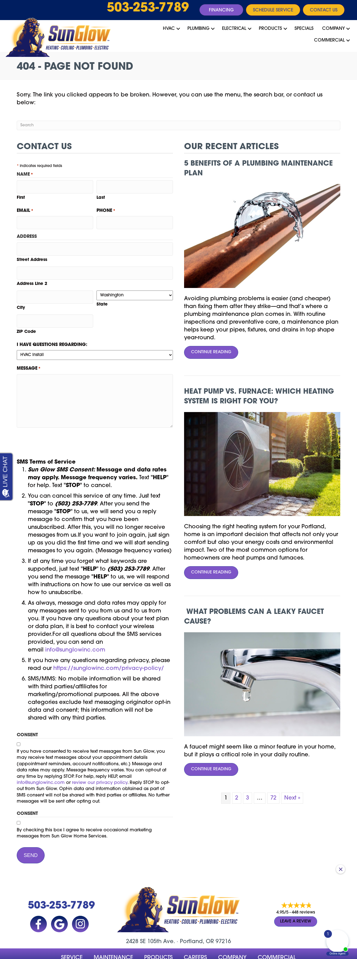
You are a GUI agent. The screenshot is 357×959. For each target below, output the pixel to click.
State (102, 296)
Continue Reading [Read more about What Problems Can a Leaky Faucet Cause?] (207, 771)
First (21, 195)
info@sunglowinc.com (75, 637)
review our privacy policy (99, 770)
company (232, 942)
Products (270, 28)
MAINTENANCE (113, 942)
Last (101, 195)
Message (29, 356)
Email (25, 208)
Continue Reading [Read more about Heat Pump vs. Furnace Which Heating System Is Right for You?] (207, 574)
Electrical (234, 28)
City (21, 297)
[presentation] (59, 430)
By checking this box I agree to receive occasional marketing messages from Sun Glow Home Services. (84, 820)
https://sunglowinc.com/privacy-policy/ (108, 655)
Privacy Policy (135, 953)
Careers (195, 942)
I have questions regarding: (52, 332)
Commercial (329, 40)
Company (333, 28)
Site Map (211, 953)
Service (72, 942)
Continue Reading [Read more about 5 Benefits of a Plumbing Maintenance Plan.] (207, 354)
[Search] (178, 125)
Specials (304, 28)
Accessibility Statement (176, 953)
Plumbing (198, 28)
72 (273, 798)
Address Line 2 (32, 275)
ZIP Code (26, 319)
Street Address (32, 253)
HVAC (169, 28)
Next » (292, 798)
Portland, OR (197, 926)
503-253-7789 (148, 8)
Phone (106, 208)
